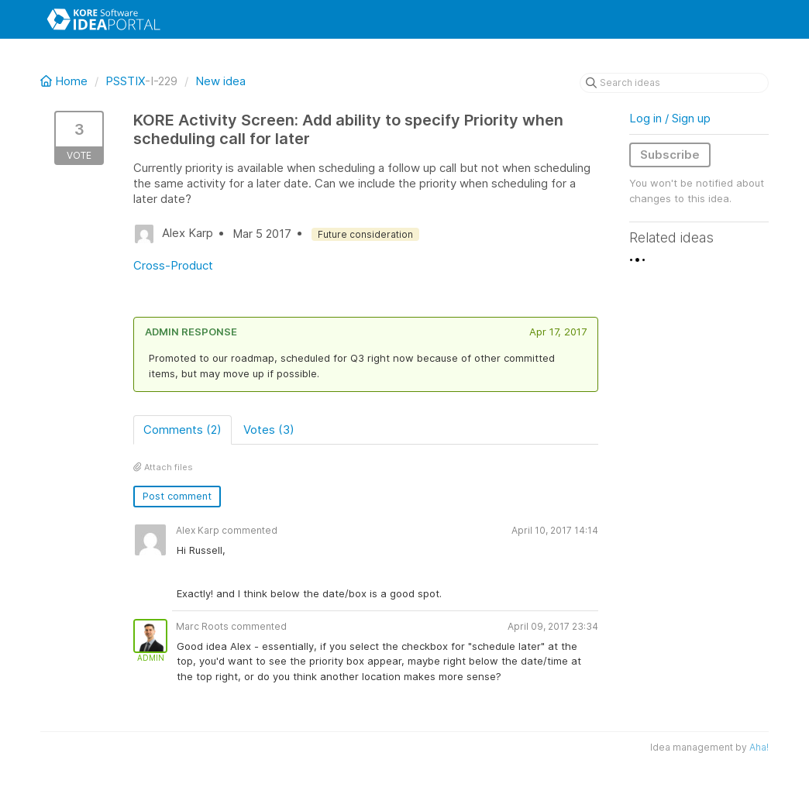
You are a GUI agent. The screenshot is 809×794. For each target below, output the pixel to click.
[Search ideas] (674, 83)
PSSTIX (125, 81)
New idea (220, 81)
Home (65, 81)
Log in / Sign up (670, 118)
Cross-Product (173, 265)
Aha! (759, 747)
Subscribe (670, 154)
